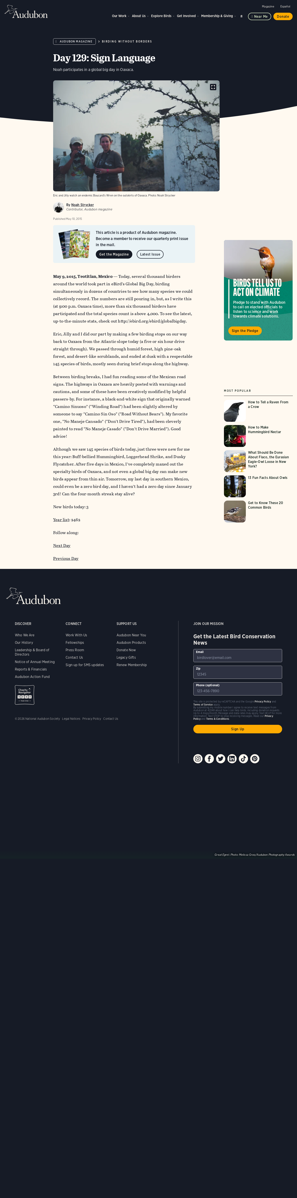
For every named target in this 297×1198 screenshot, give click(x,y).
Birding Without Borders (127, 41)
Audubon (26, 11)
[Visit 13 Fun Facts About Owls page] (258, 486)
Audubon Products (131, 642)
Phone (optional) (208, 685)
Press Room (75, 650)
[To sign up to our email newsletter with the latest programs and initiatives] (237, 655)
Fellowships (75, 642)
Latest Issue (150, 254)
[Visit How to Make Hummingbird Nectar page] (258, 436)
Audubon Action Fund (32, 677)
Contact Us (74, 657)
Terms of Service (203, 704)
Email (200, 651)
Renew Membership (132, 665)
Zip (198, 668)
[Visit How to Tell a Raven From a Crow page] (258, 411)
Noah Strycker (82, 205)
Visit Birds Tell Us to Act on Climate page (258, 290)
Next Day (62, 545)
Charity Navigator (24, 695)
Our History (24, 642)
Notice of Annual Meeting (35, 662)
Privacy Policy (91, 718)
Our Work (119, 16)
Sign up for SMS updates (85, 665)
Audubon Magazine (76, 41)
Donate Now (126, 650)
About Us (139, 16)
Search (242, 15)
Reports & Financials (31, 669)
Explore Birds (161, 16)
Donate (283, 16)
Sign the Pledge (245, 331)
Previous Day (66, 558)
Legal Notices (71, 718)
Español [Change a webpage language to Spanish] (285, 6)
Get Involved (186, 16)
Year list (61, 520)
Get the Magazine (114, 254)
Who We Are (25, 635)
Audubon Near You (131, 635)
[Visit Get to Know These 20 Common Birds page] (258, 511)
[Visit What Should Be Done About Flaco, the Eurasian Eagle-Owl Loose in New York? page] (258, 461)
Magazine (268, 6)
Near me (261, 16)
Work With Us (76, 635)
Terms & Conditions (217, 718)
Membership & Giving (217, 16)
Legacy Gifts (126, 657)
